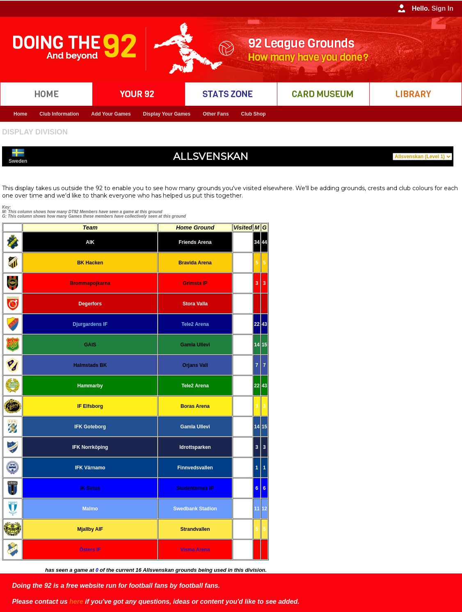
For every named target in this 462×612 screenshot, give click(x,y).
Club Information (59, 114)
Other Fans (216, 114)
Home (20, 114)
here (76, 601)
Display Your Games (167, 114)
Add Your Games (110, 114)
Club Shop (253, 114)
